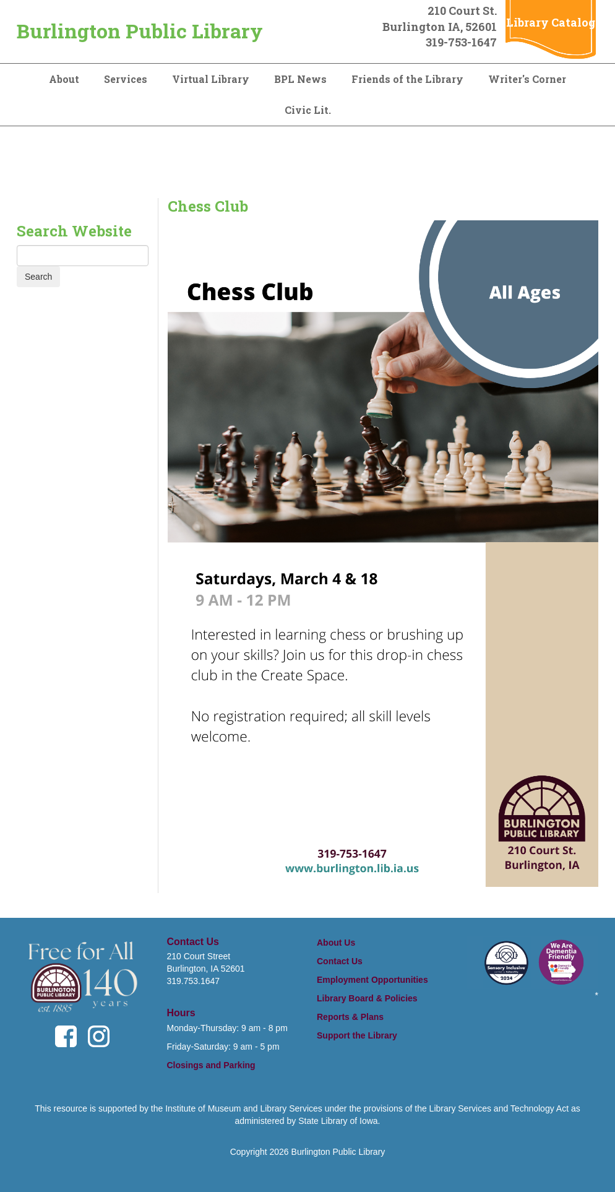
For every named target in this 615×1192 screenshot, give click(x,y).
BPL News (300, 78)
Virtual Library (210, 78)
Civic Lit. (308, 109)
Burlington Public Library (140, 30)
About (64, 78)
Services (125, 78)
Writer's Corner (527, 78)
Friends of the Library (407, 78)
